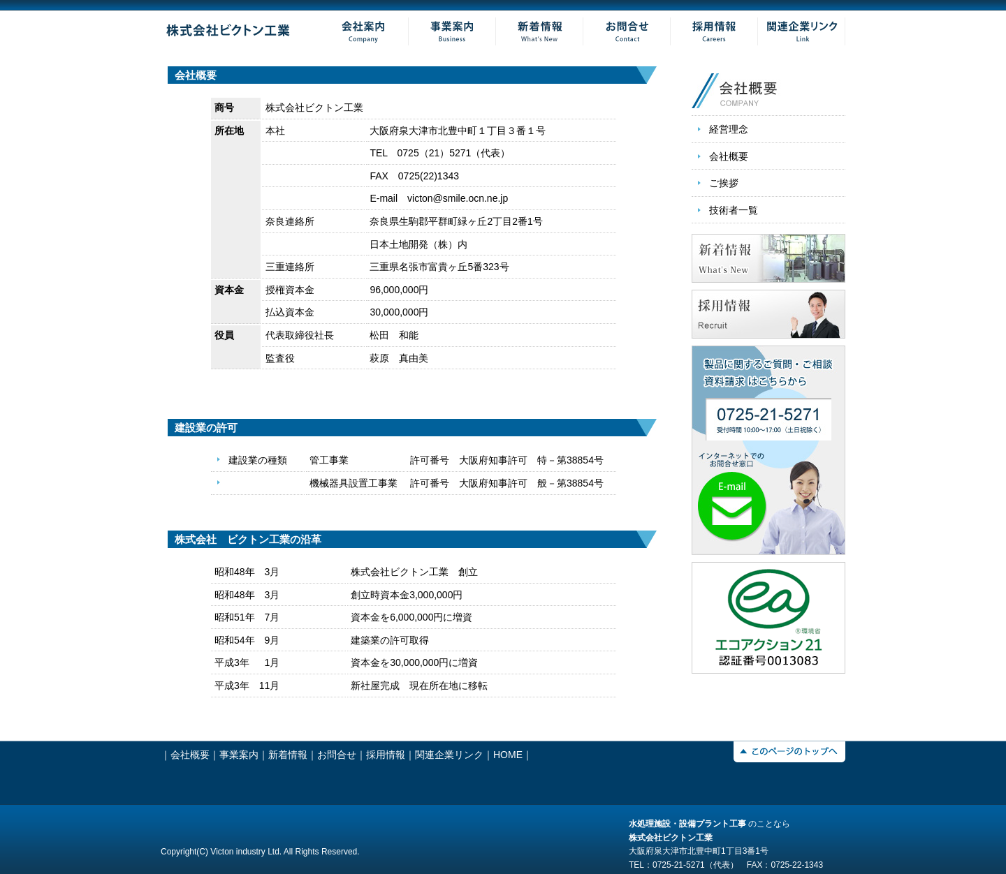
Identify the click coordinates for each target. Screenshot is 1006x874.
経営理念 (728, 129)
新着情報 (287, 754)
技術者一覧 (733, 210)
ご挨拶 (723, 182)
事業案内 (238, 754)
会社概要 (728, 156)
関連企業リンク (449, 754)
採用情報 (385, 754)
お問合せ (336, 754)
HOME (508, 754)
